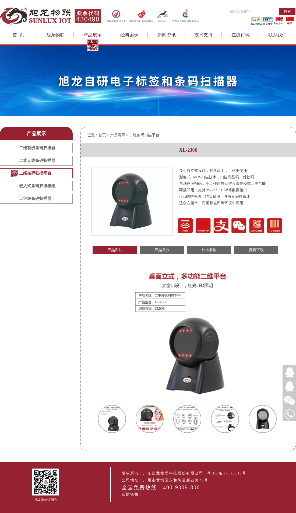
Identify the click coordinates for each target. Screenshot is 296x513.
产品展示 (92, 34)
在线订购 (240, 34)
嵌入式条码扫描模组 (37, 186)
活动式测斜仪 (143, 501)
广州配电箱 (203, 494)
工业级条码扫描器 (35, 198)
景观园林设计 (231, 494)
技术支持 (203, 34)
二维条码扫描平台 (35, 173)
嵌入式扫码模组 (174, 494)
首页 (102, 135)
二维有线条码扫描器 (37, 148)
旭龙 (151, 494)
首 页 (18, 34)
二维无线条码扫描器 (37, 160)
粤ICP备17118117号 (227, 473)
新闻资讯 (166, 34)
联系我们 (277, 34)
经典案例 (129, 34)
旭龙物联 (55, 34)
